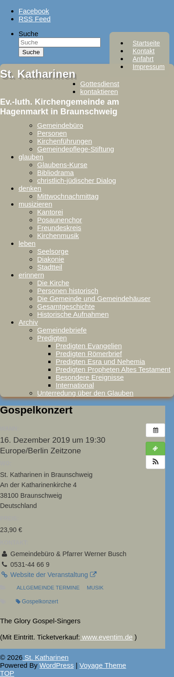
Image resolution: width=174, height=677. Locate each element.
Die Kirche (53, 283)
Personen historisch (67, 291)
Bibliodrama (55, 172)
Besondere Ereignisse (90, 377)
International (75, 385)
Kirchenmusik (58, 235)
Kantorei (50, 212)
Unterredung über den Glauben (85, 393)
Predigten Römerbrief (89, 353)
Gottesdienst (99, 84)
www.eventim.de (106, 637)
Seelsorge (53, 251)
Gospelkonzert (37, 601)
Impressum (149, 66)
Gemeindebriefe (62, 330)
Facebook (34, 11)
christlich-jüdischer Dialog (76, 180)
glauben (31, 157)
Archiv (28, 322)
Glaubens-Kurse (62, 165)
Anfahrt (143, 59)
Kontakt (144, 51)
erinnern (31, 275)
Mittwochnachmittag (68, 196)
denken (30, 188)
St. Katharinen (38, 74)
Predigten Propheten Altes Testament (113, 369)
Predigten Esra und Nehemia (100, 361)
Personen (52, 133)
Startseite (146, 43)
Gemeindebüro (60, 125)
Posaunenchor (59, 220)
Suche (29, 34)
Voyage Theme (102, 665)
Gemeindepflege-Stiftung (75, 149)
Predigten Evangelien (89, 346)
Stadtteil (49, 267)
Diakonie (50, 259)
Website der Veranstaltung (48, 574)
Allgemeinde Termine (48, 587)
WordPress (56, 665)
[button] (155, 462)
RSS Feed (35, 19)
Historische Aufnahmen (73, 314)
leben (27, 243)
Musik (95, 587)
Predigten (52, 338)
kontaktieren (99, 91)
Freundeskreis (59, 228)
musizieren (35, 204)
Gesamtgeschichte (66, 306)
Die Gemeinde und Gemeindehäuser (93, 298)
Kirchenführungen (64, 141)
